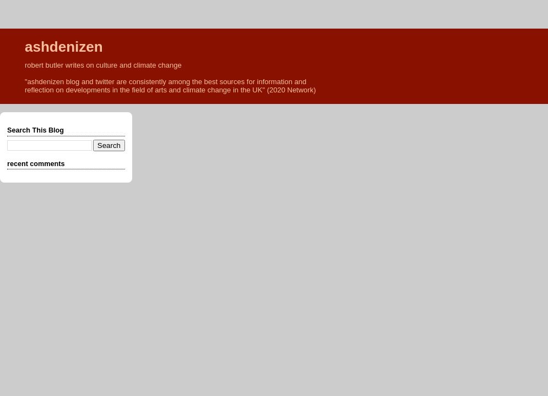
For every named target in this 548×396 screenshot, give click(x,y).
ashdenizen (64, 46)
